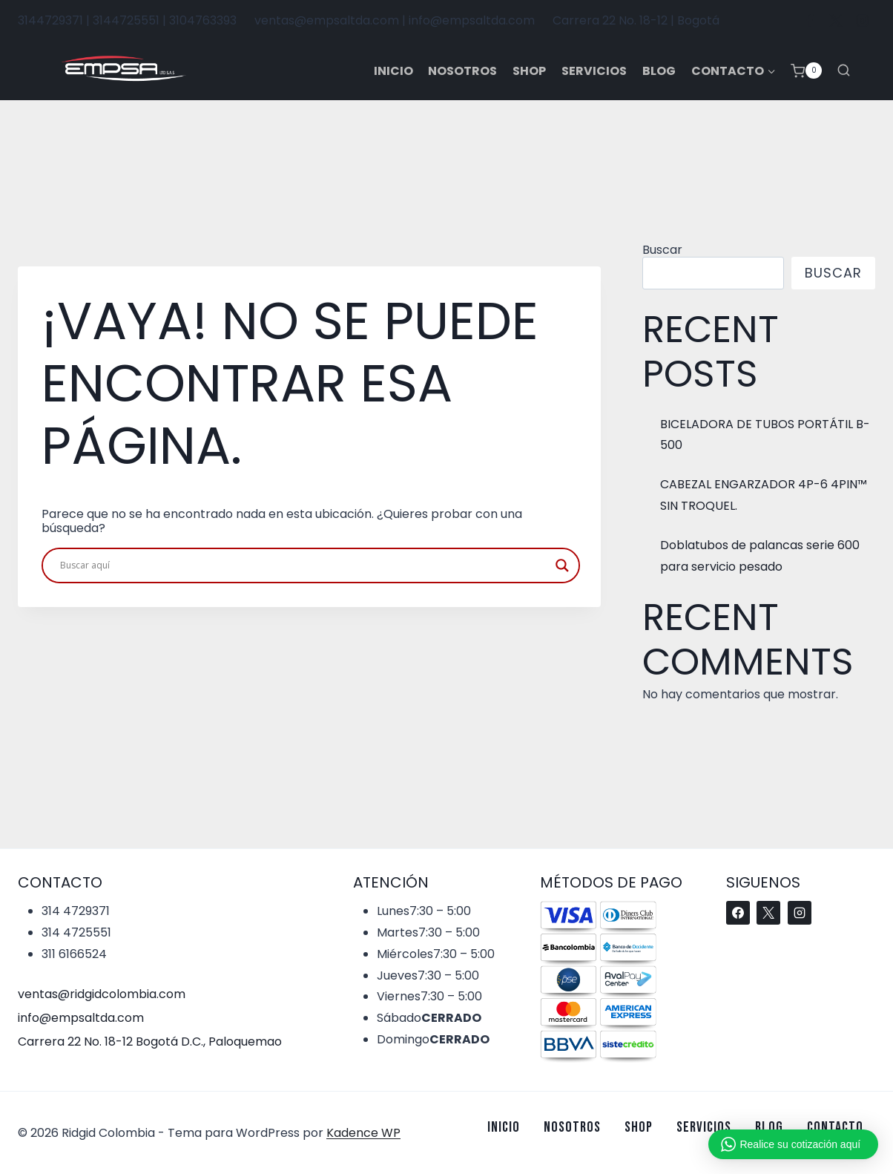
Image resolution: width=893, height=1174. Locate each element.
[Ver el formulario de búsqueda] (843, 70)
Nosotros (462, 70)
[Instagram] (862, 20)
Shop (529, 70)
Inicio (393, 70)
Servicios (594, 70)
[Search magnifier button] (562, 565)
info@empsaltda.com (81, 1017)
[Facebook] (810, 20)
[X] (836, 20)
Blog (659, 70)
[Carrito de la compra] (806, 71)
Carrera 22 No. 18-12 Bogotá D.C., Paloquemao (150, 1041)
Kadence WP (363, 1132)
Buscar (662, 249)
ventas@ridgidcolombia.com (101, 994)
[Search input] (304, 565)
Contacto (835, 1127)
